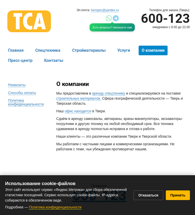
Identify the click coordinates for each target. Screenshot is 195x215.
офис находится (78, 111)
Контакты (53, 60)
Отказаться (148, 195)
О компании (153, 50)
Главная (16, 50)
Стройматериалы (89, 50)
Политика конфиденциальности (55, 207)
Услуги (123, 50)
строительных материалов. (78, 98)
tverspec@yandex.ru (105, 10)
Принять (177, 195)
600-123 (165, 18)
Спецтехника (47, 50)
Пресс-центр (20, 60)
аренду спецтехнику (108, 93)
